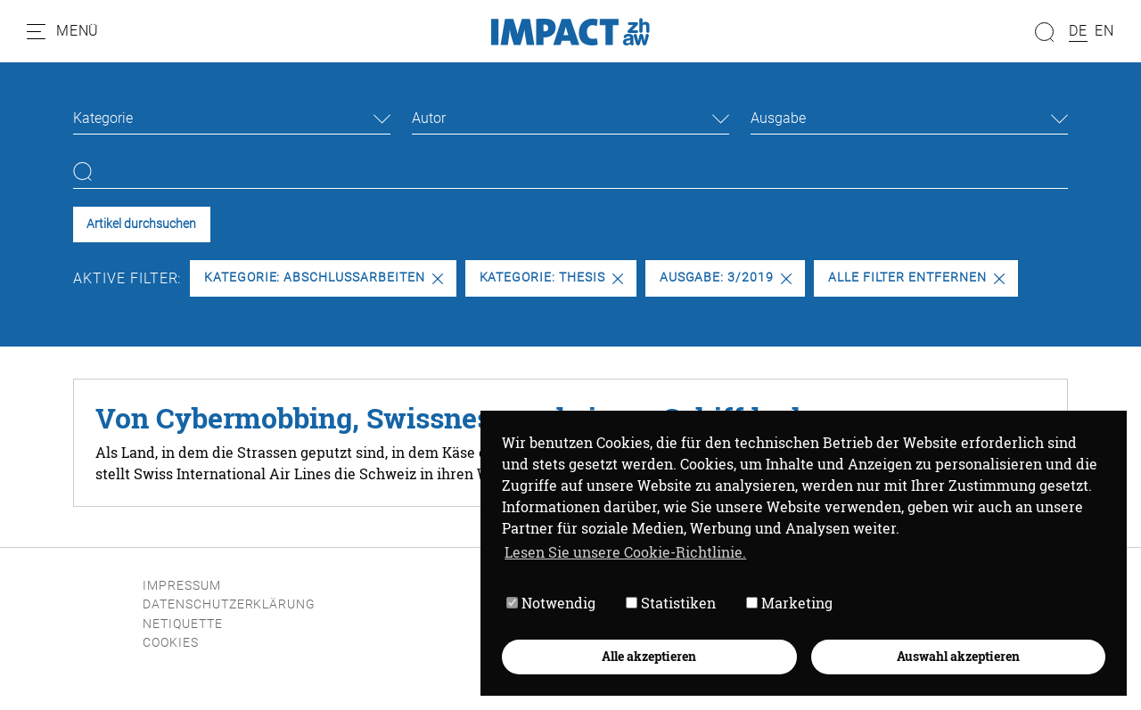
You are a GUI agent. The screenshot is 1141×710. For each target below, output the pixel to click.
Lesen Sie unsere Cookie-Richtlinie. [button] (625, 552)
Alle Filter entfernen (916, 277)
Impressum (182, 585)
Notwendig (550, 602)
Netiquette (183, 624)
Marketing (789, 602)
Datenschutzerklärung (229, 604)
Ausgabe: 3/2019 (726, 277)
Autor (429, 118)
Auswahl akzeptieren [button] (958, 656)
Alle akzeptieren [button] (649, 656)
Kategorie (103, 118)
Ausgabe (778, 118)
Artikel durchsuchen (141, 224)
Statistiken (671, 602)
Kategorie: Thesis (551, 277)
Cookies (171, 642)
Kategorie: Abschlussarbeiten (323, 277)
